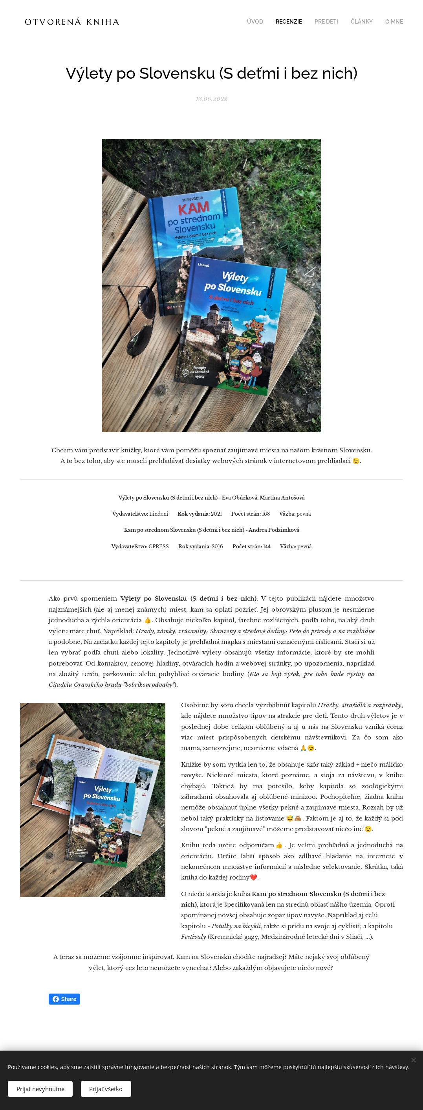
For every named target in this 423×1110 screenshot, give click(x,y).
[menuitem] (355, 22)
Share (65, 999)
